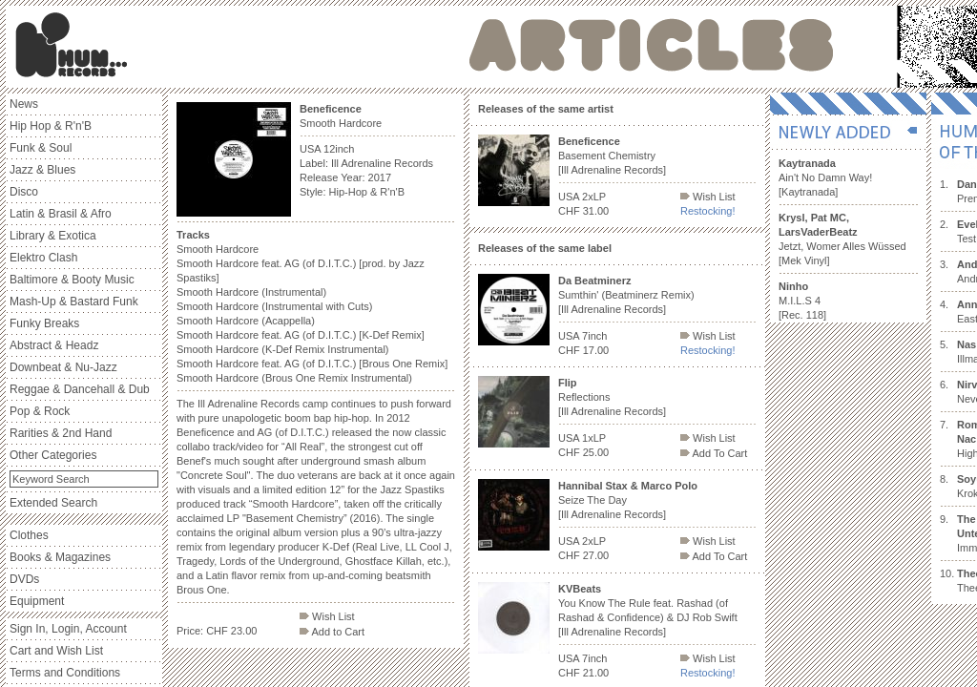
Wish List (327, 616)
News (24, 104)
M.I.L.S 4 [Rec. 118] (802, 301)
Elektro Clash (43, 257)
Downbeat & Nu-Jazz (63, 367)
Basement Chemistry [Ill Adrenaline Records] (612, 155)
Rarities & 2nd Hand (61, 433)
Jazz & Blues (42, 170)
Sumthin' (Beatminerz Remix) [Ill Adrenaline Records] (626, 295)
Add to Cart (332, 631)
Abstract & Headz (54, 345)
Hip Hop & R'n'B (51, 126)
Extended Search (53, 503)
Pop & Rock (40, 411)
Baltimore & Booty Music (72, 279)
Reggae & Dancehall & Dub (80, 389)
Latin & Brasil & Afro (61, 213)
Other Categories (53, 455)
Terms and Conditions (65, 672)
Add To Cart (713, 453)
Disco (24, 191)
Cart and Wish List (56, 650)
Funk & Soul (41, 148)
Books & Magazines (60, 557)
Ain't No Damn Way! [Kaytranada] (825, 177)
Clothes (29, 535)
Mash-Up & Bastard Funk (74, 301)
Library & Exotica (53, 235)
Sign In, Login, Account (68, 628)
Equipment (37, 601)
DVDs (24, 579)
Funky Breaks (44, 323)
